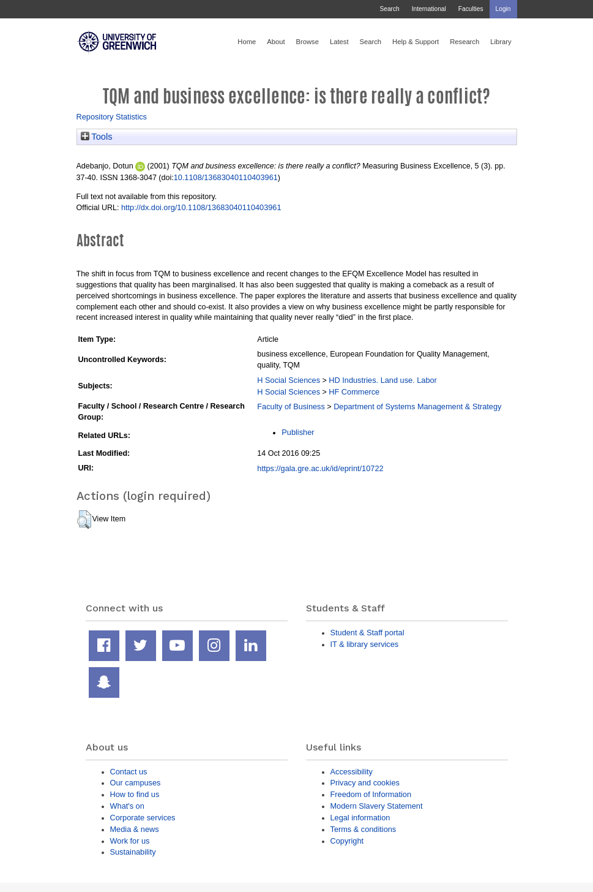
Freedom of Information (371, 794)
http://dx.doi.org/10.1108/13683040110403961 (201, 207)
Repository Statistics (111, 116)
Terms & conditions (363, 829)
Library (500, 41)
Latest (339, 41)
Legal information (360, 817)
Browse (307, 41)
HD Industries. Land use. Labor (382, 380)
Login (503, 9)
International (429, 9)
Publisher (298, 432)
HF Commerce (354, 391)
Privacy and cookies (365, 782)
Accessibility (351, 771)
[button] (84, 519)
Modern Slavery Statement (376, 806)
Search (389, 9)
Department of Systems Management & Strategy (417, 406)
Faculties (470, 9)
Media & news (134, 829)
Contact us (128, 771)
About (276, 41)
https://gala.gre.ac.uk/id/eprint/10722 (320, 468)
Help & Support (415, 41)
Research (464, 41)
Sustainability (133, 851)
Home (246, 41)
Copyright (347, 840)
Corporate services (143, 817)
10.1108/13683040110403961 (226, 177)
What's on (127, 806)
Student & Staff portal (367, 632)
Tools (97, 137)
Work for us (130, 840)
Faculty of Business (291, 406)
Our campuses (135, 782)
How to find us (135, 794)
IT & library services (364, 644)
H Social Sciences (288, 380)
